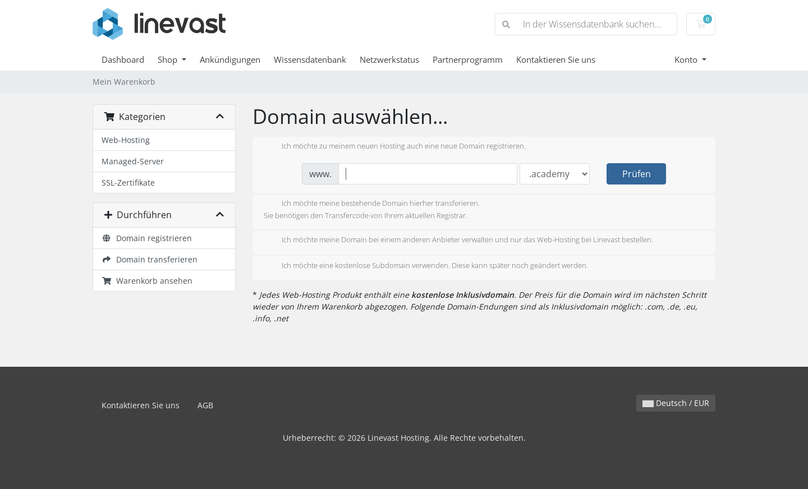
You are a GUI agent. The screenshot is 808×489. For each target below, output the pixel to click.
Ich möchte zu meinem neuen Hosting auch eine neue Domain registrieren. (395, 147)
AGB (205, 405)
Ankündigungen (230, 59)
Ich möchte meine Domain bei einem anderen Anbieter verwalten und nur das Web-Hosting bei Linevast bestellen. (458, 240)
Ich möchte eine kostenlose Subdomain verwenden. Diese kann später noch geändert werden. (426, 266)
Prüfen (636, 174)
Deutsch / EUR (675, 403)
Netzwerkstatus (389, 59)
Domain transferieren (150, 259)
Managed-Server (133, 161)
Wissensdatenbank (310, 59)
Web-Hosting (126, 140)
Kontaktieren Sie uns (555, 59)
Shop (169, 59)
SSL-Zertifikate (128, 182)
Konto (687, 59)
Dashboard (123, 59)
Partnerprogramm (468, 59)
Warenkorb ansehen (147, 280)
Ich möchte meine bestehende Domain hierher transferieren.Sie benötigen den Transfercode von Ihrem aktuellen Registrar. (372, 209)
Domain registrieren (147, 238)
